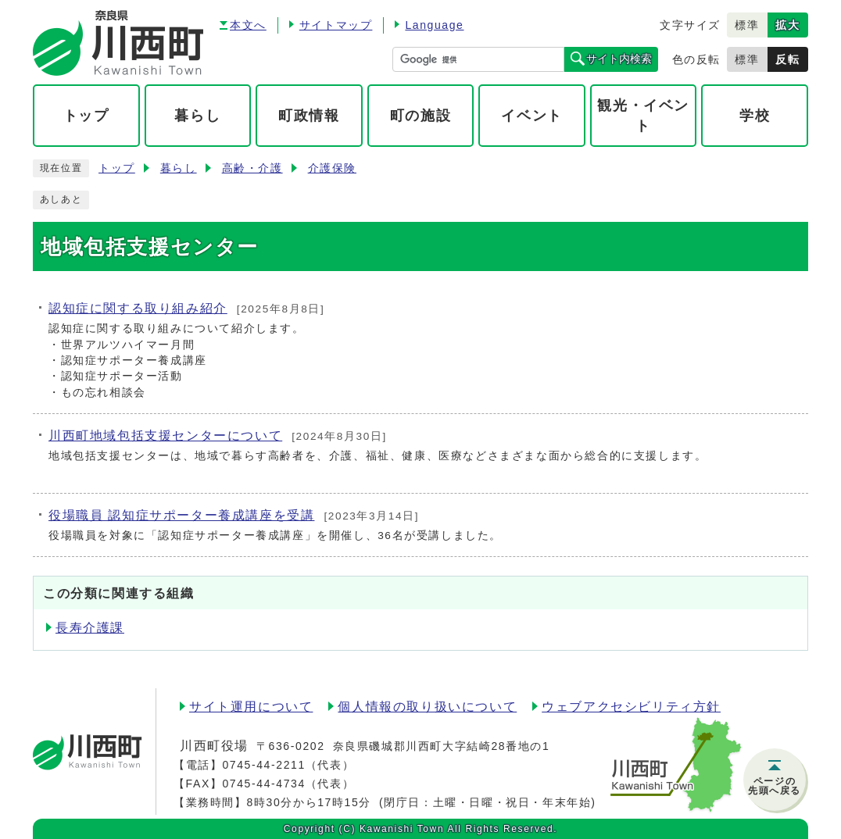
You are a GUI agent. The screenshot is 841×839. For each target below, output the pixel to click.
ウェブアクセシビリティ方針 (631, 706)
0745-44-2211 (263, 765)
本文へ (248, 25)
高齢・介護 (252, 168)
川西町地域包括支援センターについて (165, 435)
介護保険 (332, 168)
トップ (116, 168)
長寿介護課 (89, 627)
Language (434, 25)
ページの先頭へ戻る (774, 786)
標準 (747, 25)
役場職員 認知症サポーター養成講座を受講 (181, 515)
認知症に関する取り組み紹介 (137, 308)
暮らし (178, 168)
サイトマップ (336, 25)
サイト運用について (251, 706)
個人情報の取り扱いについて (427, 706)
